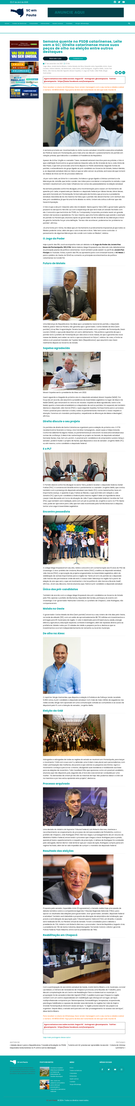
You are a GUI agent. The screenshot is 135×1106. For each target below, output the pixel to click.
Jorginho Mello (98, 68)
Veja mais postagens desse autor (57, 1037)
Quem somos (57, 23)
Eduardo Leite (89, 66)
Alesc (49, 66)
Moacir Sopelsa (75, 71)
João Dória (76, 68)
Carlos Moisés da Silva (75, 66)
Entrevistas (45, 23)
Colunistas (34, 23)
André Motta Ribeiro (59, 66)
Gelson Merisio (55, 68)
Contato (69, 23)
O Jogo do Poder (88, 71)
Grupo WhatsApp (82, 23)
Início (7, 23)
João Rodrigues (86, 68)
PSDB (100, 71)
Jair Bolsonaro (66, 68)
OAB (96, 71)
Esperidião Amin (101, 66)
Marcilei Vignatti (63, 71)
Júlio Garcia (52, 71)
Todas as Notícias (19, 23)
